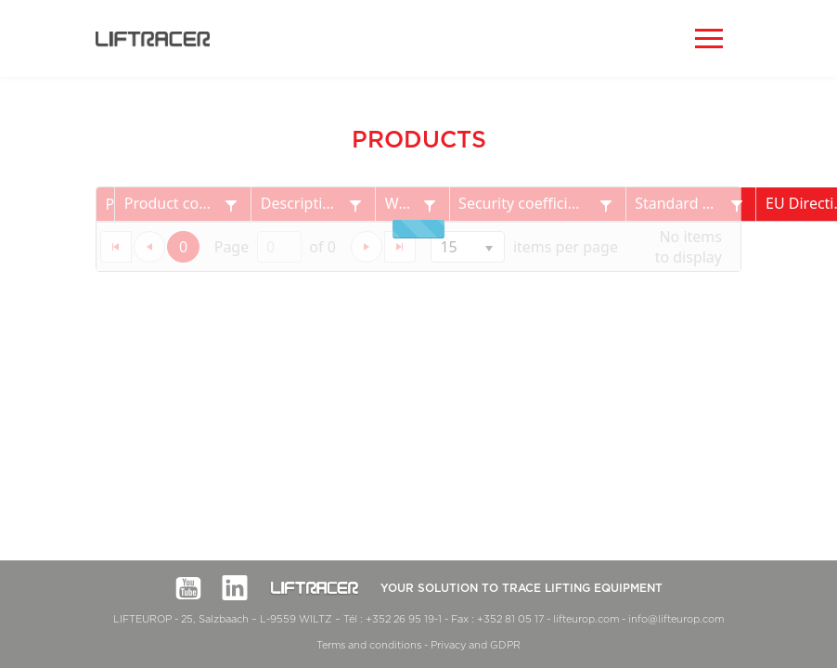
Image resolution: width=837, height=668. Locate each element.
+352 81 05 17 (510, 619)
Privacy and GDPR (476, 645)
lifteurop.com (586, 619)
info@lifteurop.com (676, 619)
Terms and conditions (368, 645)
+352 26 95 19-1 (404, 619)
